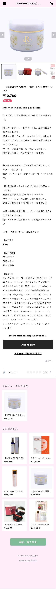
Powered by (28, 560)
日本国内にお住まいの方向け (28, 353)
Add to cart (28, 344)
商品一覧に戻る (28, 542)
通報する (49, 361)
